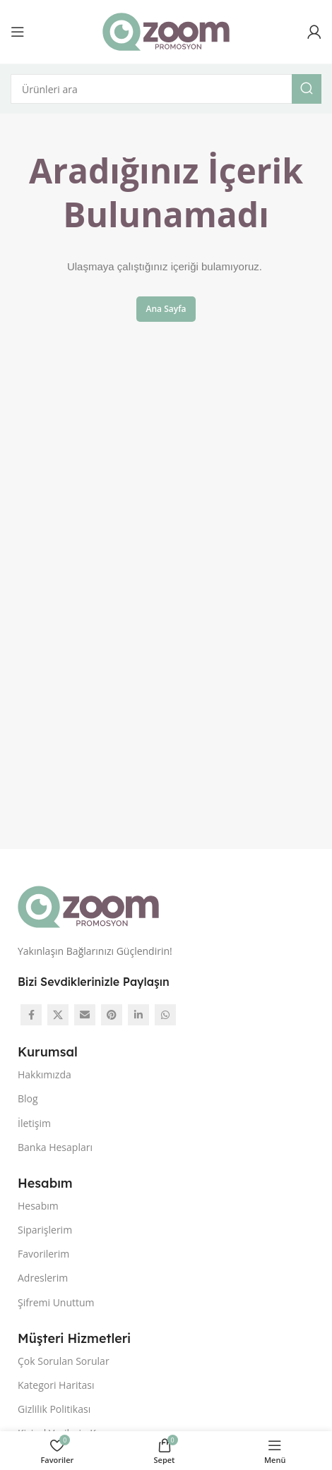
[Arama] (166, 89)
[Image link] (88, 905)
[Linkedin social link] (138, 1014)
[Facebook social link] (31, 1014)
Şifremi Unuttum (56, 1302)
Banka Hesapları (55, 1147)
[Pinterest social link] (111, 1014)
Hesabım (38, 1205)
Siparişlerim (45, 1229)
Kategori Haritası (56, 1385)
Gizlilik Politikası (54, 1409)
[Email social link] (84, 1014)
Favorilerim (43, 1253)
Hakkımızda (44, 1074)
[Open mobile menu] (18, 32)
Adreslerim (43, 1277)
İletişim (34, 1123)
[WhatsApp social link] (165, 1014)
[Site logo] (166, 30)
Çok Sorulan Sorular (63, 1361)
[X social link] (58, 1014)
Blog (28, 1098)
